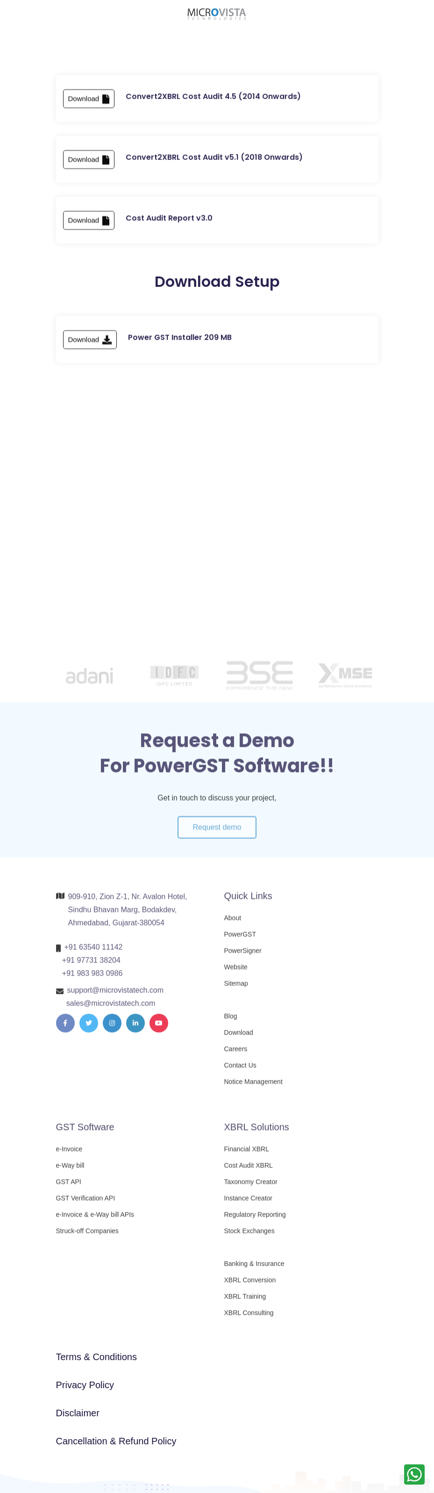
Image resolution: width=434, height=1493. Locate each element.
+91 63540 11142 (93, 951)
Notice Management (253, 1086)
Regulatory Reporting (255, 1219)
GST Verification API (85, 1202)
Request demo (216, 835)
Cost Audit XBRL (248, 1169)
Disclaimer (78, 1413)
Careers (236, 1053)
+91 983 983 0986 (92, 978)
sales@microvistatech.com (111, 1008)
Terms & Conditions (96, 1357)
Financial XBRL (247, 1153)
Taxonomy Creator (250, 1186)
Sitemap (236, 987)
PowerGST (240, 938)
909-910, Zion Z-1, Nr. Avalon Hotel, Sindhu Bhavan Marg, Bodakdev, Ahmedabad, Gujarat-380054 (127, 914)
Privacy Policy (85, 1385)
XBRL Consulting (249, 1317)
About (233, 922)
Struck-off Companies (87, 1235)
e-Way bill (70, 1169)
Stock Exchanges (249, 1235)
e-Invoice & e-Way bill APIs (95, 1219)
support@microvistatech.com (115, 994)
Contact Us (240, 1069)
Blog (230, 1020)
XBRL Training (245, 1300)
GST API (68, 1186)
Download (89, 101)
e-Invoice (69, 1153)
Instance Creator (248, 1202)
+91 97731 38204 (91, 965)
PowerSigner (243, 955)
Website (236, 971)
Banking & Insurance (254, 1268)
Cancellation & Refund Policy (116, 1441)
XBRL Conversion (250, 1284)
